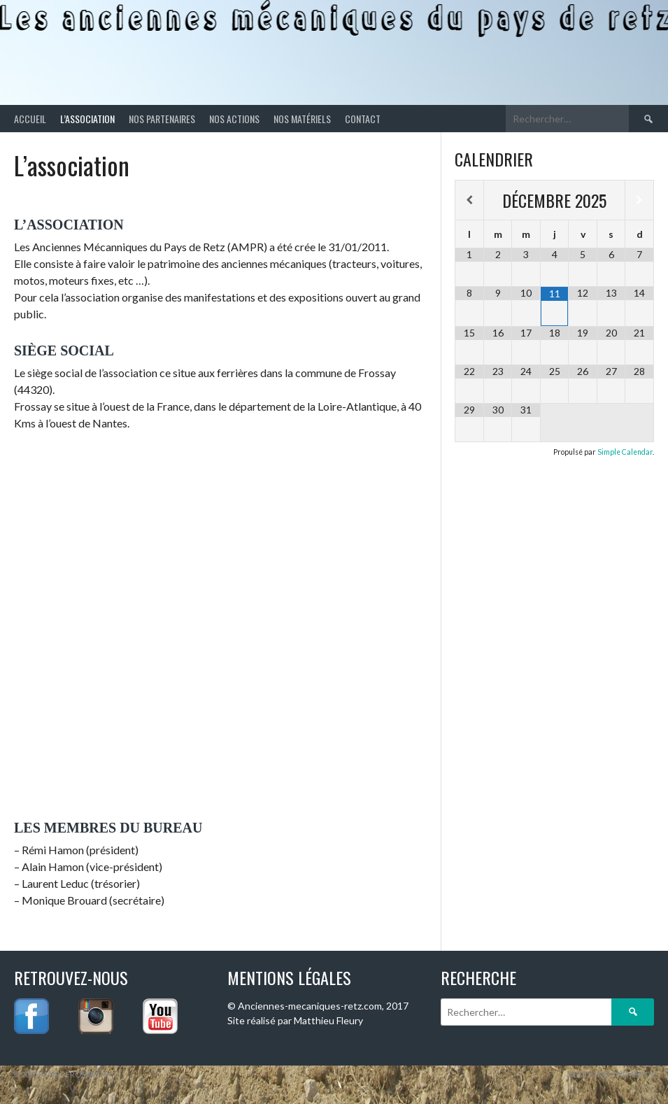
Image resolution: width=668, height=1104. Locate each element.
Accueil (30, 118)
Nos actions (234, 118)
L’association (87, 118)
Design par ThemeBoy (611, 1074)
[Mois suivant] (639, 200)
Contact (363, 118)
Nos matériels (302, 118)
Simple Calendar (625, 452)
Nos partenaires (162, 118)
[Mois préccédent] (469, 200)
